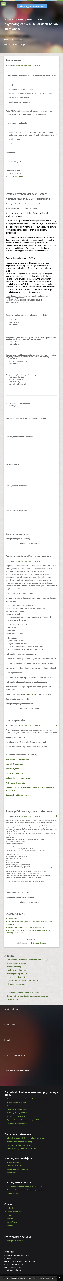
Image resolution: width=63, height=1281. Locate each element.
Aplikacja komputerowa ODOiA (18, 778)
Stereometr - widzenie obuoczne (18, 795)
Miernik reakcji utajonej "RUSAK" (21, 1149)
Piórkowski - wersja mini (17, 1169)
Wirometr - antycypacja (17, 984)
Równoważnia (12, 919)
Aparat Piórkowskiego (14, 764)
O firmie (10, 1208)
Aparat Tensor (13, 1162)
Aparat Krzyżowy (12, 769)
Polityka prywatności (16, 1241)
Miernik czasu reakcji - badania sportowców (26, 1138)
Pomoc (10, 1219)
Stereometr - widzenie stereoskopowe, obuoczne (28, 996)
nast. (37, 943)
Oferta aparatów (14, 1212)
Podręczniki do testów (16, 977)
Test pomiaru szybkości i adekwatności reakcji (27, 960)
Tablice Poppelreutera (14, 773)
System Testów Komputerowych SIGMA (24, 981)
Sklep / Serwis (13, 1222)
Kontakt (10, 1226)
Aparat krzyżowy (14, 967)
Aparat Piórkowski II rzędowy (19, 1142)
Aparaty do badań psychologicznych (27, 65)
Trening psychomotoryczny (19, 1145)
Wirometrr (11, 1173)
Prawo (9, 1215)
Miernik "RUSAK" (14, 1166)
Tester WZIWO (13, 999)
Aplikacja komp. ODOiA (17, 974)
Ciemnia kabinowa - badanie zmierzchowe (25, 992)
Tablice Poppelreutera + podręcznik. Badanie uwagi (26, 927)
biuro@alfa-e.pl (17, 176)
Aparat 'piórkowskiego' (17, 963)
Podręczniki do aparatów (16, 783)
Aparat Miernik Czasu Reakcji (17, 759)
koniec (43, 943)
